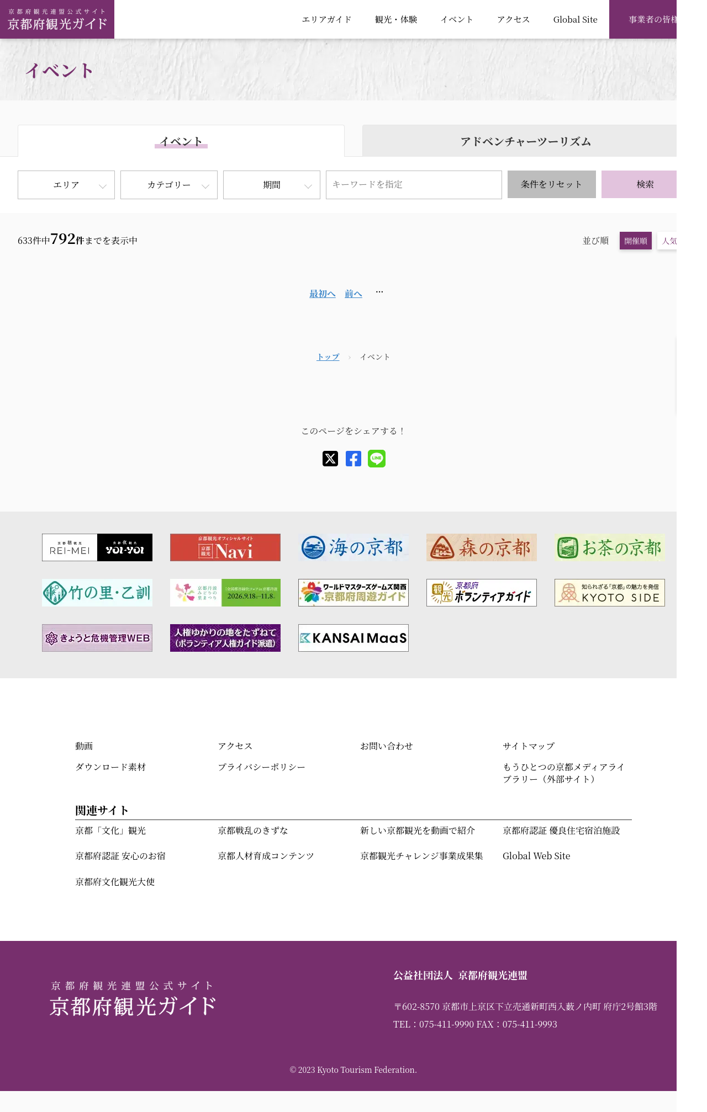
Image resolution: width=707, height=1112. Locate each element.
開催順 (635, 240)
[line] (377, 458)
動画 (84, 745)
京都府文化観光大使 (115, 881)
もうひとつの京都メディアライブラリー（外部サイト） (564, 772)
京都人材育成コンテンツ (266, 855)
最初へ (322, 293)
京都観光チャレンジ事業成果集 (421, 855)
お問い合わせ (386, 745)
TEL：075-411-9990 (433, 1024)
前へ (353, 293)
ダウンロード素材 (110, 766)
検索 (645, 184)
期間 (272, 184)
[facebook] (353, 458)
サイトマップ (529, 745)
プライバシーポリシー (261, 766)
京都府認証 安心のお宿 (120, 855)
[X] (330, 458)
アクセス (513, 19)
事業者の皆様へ (658, 19)
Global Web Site (536, 855)
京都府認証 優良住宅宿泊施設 (561, 830)
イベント (457, 19)
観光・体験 (396, 19)
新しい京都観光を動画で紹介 (417, 830)
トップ (328, 356)
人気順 (673, 240)
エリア (66, 184)
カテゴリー (169, 184)
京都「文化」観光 (110, 830)
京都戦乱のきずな (253, 830)
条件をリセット (552, 184)
